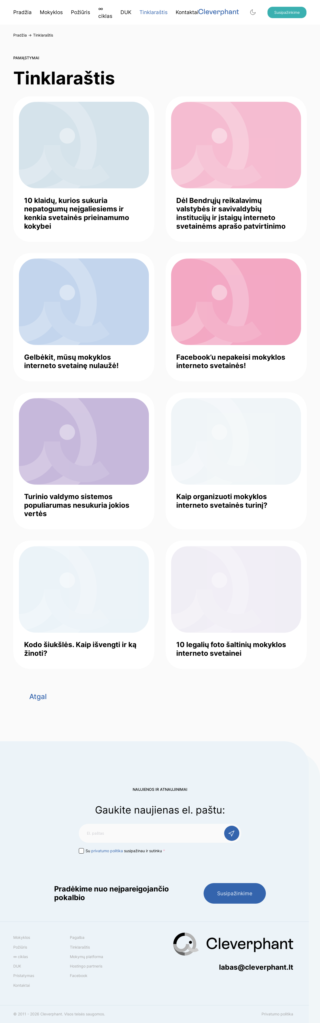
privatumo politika (107, 850)
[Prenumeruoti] (231, 833)
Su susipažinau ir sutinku (125, 850)
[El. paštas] (160, 833)
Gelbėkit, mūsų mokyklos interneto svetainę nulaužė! (71, 361)
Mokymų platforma (86, 956)
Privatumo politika (277, 1014)
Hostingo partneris (86, 966)
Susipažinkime (287, 12)
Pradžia (22, 12)
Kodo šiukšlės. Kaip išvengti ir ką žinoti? (80, 648)
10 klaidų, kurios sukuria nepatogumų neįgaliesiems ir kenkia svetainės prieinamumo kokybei (76, 213)
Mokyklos (51, 12)
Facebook (78, 975)
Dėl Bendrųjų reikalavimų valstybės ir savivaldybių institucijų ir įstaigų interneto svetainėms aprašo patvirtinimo (231, 213)
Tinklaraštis (153, 12)
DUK (125, 12)
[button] (253, 12)
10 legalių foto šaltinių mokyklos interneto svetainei (231, 648)
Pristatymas (23, 975)
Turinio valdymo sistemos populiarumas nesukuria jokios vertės (76, 505)
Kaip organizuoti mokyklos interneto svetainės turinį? (221, 500)
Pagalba (77, 937)
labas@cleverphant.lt (256, 966)
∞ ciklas (105, 12)
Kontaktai (187, 12)
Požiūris (80, 12)
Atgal (38, 696)
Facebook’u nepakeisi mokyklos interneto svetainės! (230, 361)
